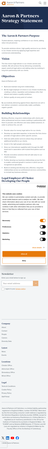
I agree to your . (15, 289)
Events (4, 355)
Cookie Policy (6, 389)
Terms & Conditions (8, 386)
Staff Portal (5, 396)
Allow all (24, 254)
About (4, 327)
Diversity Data (7, 341)
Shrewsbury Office (8, 372)
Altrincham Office (8, 369)
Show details (37, 247)
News (4, 351)
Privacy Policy (6, 393)
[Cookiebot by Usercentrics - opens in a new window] (37, 186)
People (4, 334)
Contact (4, 331)
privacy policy (20, 289)
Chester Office (7, 365)
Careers (4, 338)
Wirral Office (6, 376)
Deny (24, 260)
